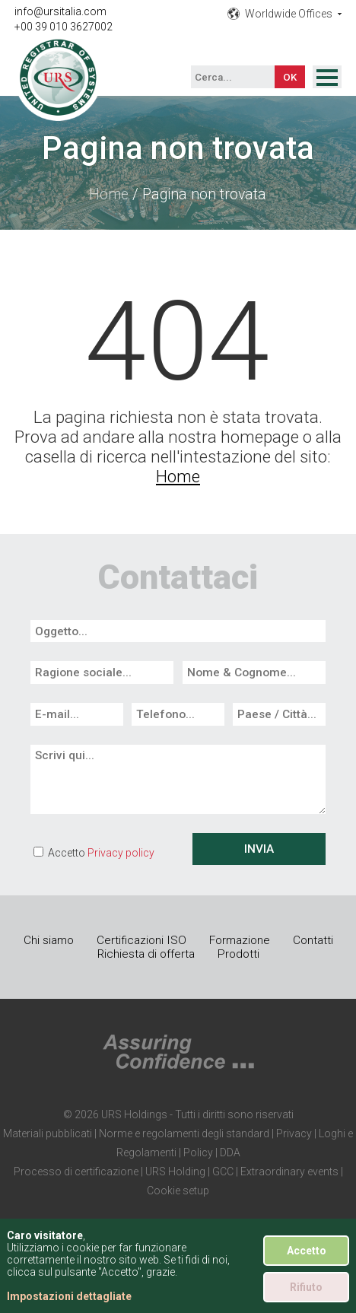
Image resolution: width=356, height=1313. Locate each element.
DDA (230, 1152)
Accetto (306, 1251)
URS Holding (175, 1171)
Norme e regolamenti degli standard (184, 1133)
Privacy (294, 1133)
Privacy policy (120, 853)
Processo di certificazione (76, 1171)
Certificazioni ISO (141, 940)
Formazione (239, 940)
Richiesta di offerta (146, 954)
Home (109, 194)
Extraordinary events (289, 1171)
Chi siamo (49, 940)
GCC (223, 1171)
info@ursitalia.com (60, 11)
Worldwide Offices (288, 14)
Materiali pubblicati (47, 1133)
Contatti (313, 940)
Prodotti (238, 954)
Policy (198, 1152)
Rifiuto (306, 1287)
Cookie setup (178, 1190)
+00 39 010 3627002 (63, 27)
